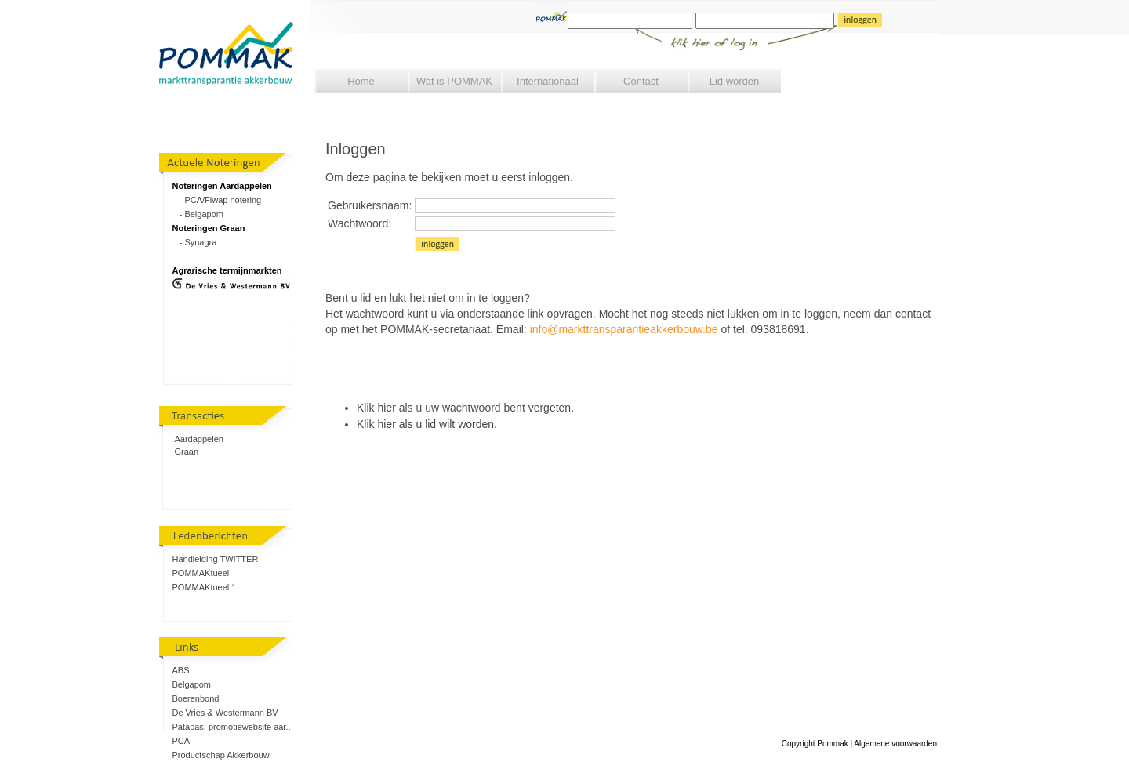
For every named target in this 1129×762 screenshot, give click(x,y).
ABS (181, 670)
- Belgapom (197, 214)
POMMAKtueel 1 (204, 587)
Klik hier (376, 407)
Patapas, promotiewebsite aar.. (231, 726)
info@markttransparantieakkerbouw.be (624, 329)
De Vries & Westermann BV (225, 712)
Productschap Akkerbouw (221, 755)
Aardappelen (199, 439)
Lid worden (735, 81)
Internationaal (548, 81)
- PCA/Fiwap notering (217, 200)
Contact (641, 81)
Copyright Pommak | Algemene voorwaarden (859, 743)
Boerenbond (196, 698)
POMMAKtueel (201, 573)
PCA (181, 741)
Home (361, 81)
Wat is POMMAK (454, 81)
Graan (187, 451)
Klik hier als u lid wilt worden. (427, 424)
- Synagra (194, 242)
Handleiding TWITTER (215, 559)
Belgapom (192, 684)
